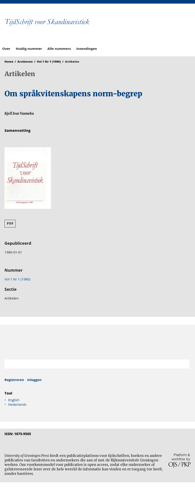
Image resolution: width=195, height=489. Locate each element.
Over (6, 48)
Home (8, 61)
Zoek (183, 363)
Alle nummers (59, 48)
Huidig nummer (29, 48)
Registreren (14, 379)
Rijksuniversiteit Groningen (97, 342)
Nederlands (17, 404)
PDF (10, 223)
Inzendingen (86, 48)
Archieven (25, 61)
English (14, 400)
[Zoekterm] (91, 363)
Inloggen (34, 379)
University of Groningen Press (145, 27)
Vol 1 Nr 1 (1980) (49, 61)
